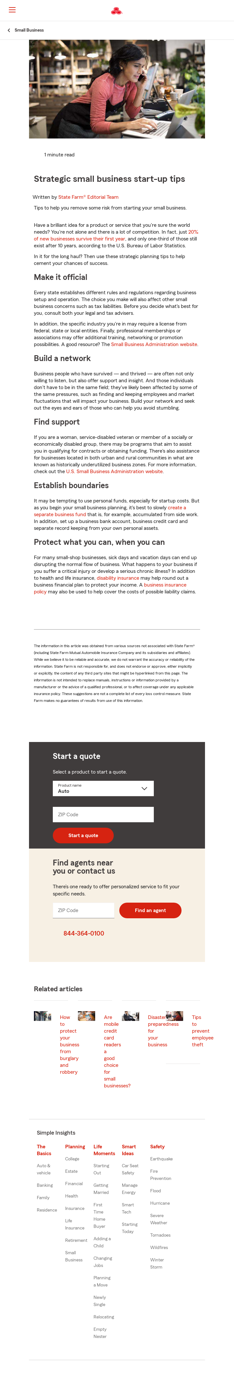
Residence (47, 1210)
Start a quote (83, 835)
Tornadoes (160, 1235)
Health (71, 1196)
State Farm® (88, 197)
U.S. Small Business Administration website (114, 471)
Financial (74, 1184)
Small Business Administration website (154, 344)
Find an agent (150, 910)
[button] (228, 11)
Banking (45, 1185)
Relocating (104, 1317)
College (72, 1159)
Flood (155, 1191)
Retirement (76, 1240)
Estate (71, 1171)
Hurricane (160, 1203)
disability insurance (118, 578)
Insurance (74, 1208)
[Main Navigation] (12, 10)
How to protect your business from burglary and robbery (69, 1045)
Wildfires (159, 1247)
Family (43, 1198)
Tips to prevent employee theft (202, 1031)
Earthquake (161, 1159)
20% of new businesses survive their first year (116, 235)
